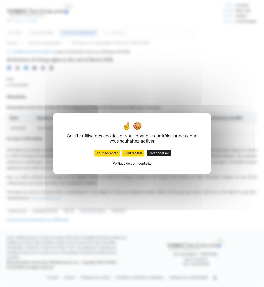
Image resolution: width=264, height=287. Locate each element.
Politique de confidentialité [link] (132, 163)
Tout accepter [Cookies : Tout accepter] (107, 153)
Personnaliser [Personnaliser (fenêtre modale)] (159, 153)
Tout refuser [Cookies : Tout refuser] (133, 153)
